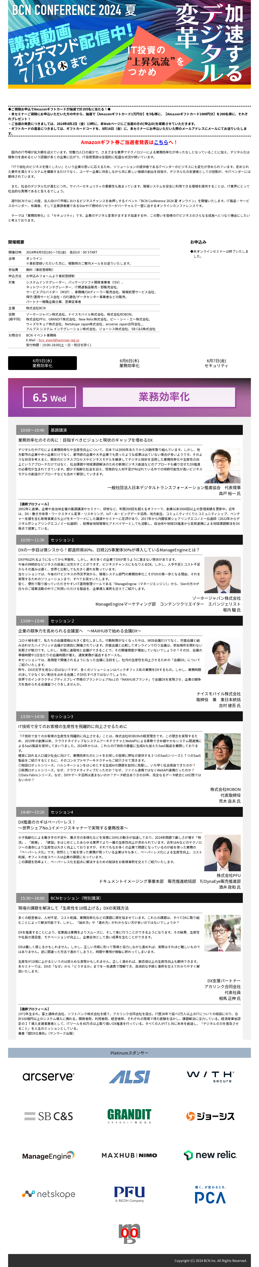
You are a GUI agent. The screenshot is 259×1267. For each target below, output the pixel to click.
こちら (161, 142)
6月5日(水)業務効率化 (42, 363)
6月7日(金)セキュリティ (217, 363)
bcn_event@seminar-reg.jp (59, 340)
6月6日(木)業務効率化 (129, 363)
